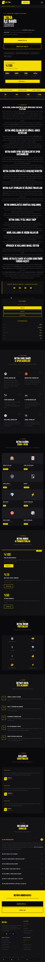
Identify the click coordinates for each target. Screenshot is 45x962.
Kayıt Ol (25, 2)
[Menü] (42, 2)
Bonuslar (25, 928)
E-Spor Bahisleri (6, 947)
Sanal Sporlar (5, 949)
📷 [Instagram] (6, 934)
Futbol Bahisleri (5, 940)
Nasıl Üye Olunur (27, 944)
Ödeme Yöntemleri (28, 930)
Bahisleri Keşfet (23, 46)
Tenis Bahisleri (5, 944)
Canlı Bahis (26, 924)
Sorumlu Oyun (27, 947)
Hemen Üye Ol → (22, 904)
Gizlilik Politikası (27, 949)
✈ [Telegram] (10, 934)
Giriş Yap (22, 910)
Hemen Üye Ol (22, 40)
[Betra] (6, 2)
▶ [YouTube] (13, 934)
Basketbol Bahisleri (6, 942)
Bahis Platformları (11, 6)
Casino (25, 926)
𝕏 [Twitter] (3, 934)
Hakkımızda (26, 940)
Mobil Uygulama (27, 933)
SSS (24, 942)
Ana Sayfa (4, 6)
